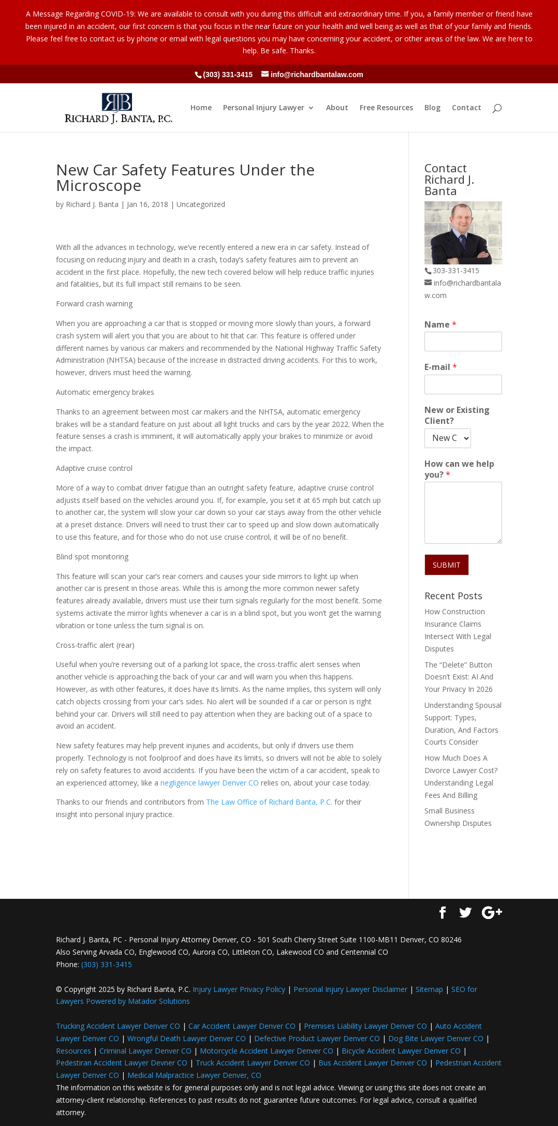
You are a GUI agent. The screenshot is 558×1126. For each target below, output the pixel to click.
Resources (73, 1051)
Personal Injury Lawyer (263, 108)
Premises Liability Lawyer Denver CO (365, 1026)
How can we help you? (459, 469)
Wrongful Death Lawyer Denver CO (186, 1038)
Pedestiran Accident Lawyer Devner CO (121, 1063)
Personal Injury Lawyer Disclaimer (350, 989)
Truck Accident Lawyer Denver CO (253, 1063)
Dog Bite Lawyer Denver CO (435, 1038)
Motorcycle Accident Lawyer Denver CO (266, 1051)
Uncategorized (201, 204)
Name (440, 324)
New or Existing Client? (457, 415)
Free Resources (386, 108)
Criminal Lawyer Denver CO (145, 1051)
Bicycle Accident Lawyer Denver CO (401, 1051)
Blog (432, 108)
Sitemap (429, 989)
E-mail (440, 367)
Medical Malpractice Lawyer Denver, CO (194, 1075)
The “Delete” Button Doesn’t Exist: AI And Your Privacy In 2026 (458, 677)
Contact (466, 108)
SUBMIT (447, 565)
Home (201, 108)
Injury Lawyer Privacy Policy (239, 989)
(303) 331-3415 (228, 74)
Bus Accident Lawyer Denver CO (372, 1063)
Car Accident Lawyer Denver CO (242, 1026)
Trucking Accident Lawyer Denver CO (118, 1026)
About (337, 108)
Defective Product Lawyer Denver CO (317, 1038)
